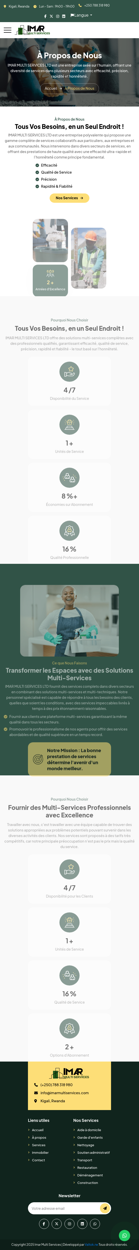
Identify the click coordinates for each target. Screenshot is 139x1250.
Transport (84, 1160)
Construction (87, 1183)
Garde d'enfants (90, 1137)
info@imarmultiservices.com (65, 1092)
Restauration (87, 1168)
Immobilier (40, 1153)
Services (38, 1145)
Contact (38, 1160)
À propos (39, 1137)
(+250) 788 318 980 (57, 1084)
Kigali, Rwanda (19, 6)
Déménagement (90, 1175)
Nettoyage (85, 1145)
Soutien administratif (93, 1153)
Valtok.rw (91, 1244)
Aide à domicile (89, 1130)
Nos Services (69, 200)
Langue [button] (80, 15)
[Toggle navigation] (7, 30)
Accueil (38, 1130)
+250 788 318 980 (97, 5)
